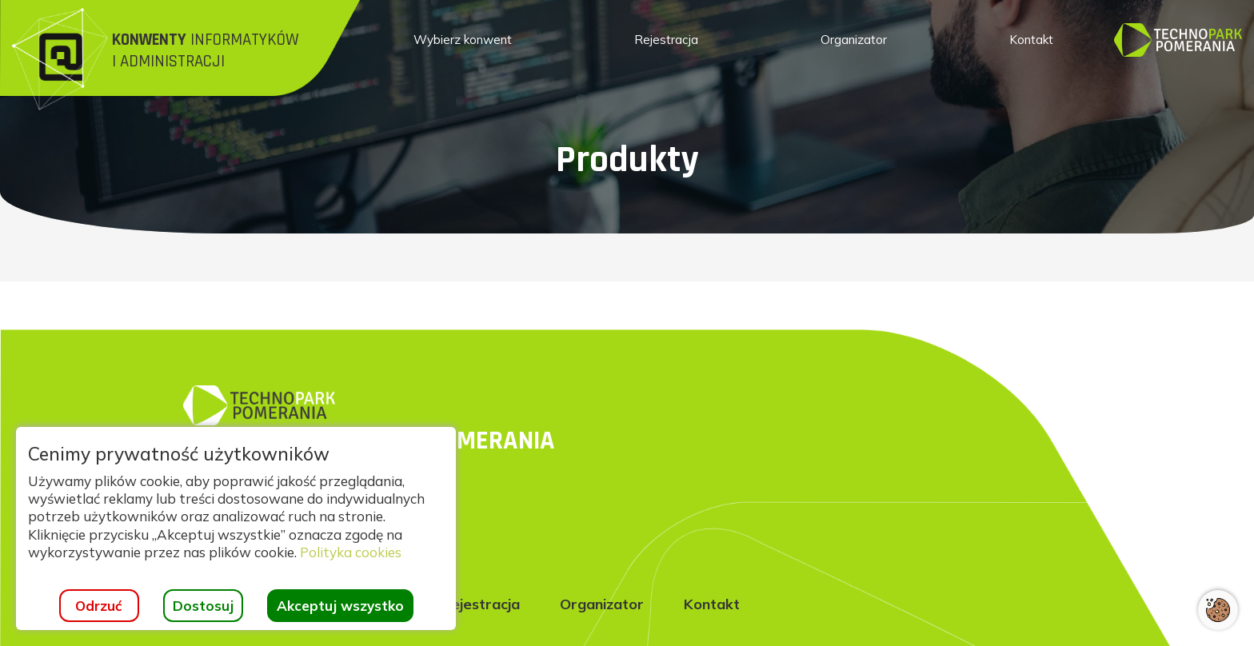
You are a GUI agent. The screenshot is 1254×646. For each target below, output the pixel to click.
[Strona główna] (186, 55)
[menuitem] (462, 40)
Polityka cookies (350, 552)
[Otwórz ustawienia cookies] (1218, 610)
